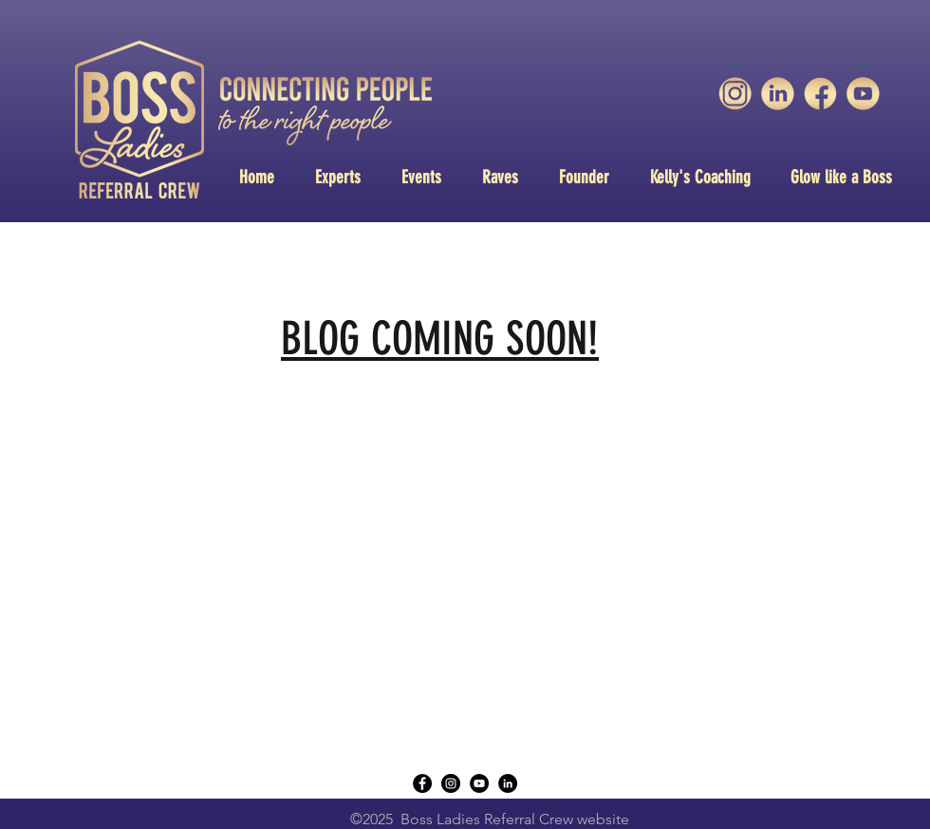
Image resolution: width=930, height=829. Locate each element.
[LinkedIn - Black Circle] (507, 783)
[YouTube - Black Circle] (479, 783)
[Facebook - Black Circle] (422, 783)
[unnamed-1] (777, 93)
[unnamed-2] (820, 93)
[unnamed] (863, 93)
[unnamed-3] (735, 93)
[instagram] (450, 783)
